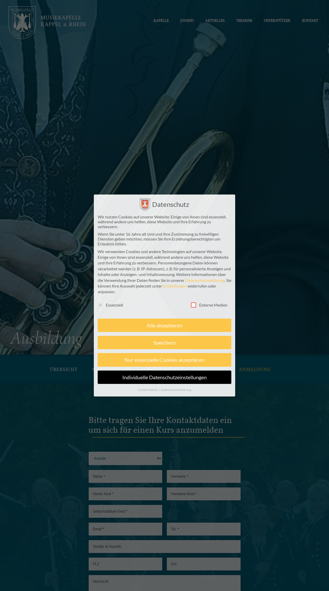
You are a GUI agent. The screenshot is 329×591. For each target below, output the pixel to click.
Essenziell (110, 306)
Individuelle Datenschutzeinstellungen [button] (164, 379)
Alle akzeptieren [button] (164, 327)
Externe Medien (209, 306)
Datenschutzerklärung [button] (176, 392)
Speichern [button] (164, 344)
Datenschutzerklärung (205, 282)
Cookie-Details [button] (148, 392)
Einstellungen (175, 287)
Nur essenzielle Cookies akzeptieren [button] (164, 362)
